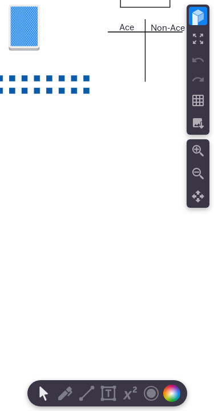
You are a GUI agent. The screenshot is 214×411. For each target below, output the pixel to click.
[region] (107, 205)
